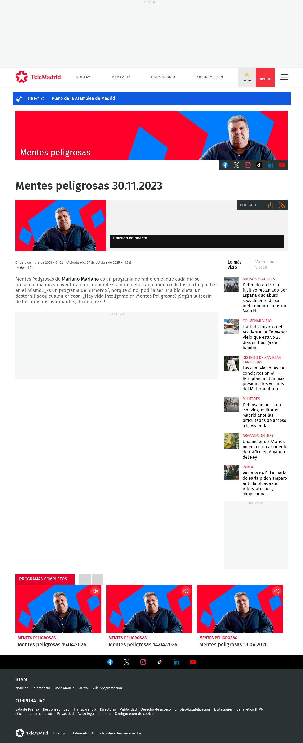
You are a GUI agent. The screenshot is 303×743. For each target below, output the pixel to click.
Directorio (108, 709)
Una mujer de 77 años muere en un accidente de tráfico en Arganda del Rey (231, 440)
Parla (248, 467)
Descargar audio (270, 205)
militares (251, 399)
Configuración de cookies (135, 714)
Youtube (282, 165)
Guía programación (107, 688)
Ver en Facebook (110, 663)
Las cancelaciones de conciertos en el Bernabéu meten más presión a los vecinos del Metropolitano (231, 363)
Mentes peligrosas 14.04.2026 (149, 609)
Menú (284, 77)
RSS (282, 205)
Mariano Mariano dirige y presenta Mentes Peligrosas (60, 225)
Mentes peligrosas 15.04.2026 (58, 609)
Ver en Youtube (193, 662)
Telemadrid (41, 688)
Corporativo (30, 700)
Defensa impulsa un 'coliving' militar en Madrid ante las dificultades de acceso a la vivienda (231, 404)
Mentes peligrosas (37, 638)
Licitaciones (223, 709)
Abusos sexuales (259, 279)
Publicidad (128, 709)
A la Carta (121, 77)
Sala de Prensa (27, 709)
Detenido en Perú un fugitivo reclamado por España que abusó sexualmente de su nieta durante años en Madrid (231, 284)
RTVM (21, 679)
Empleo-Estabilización (192, 709)
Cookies (104, 714)
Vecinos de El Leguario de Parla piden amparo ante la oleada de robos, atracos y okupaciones (231, 472)
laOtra (83, 688)
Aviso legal (86, 714)
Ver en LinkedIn (176, 662)
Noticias (83, 77)
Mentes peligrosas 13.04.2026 (240, 609)
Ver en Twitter (126, 663)
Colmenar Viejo (257, 321)
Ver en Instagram (143, 662)
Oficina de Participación (34, 714)
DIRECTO (35, 98)
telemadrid (31, 733)
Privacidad (65, 714)
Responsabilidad (56, 709)
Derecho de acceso (156, 709)
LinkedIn (270, 165)
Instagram (248, 165)
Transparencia (84, 709)
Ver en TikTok (160, 663)
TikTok (259, 165)
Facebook (225, 165)
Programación (209, 77)
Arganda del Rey (258, 436)
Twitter (236, 165)
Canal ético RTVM (250, 709)
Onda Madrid (163, 77)
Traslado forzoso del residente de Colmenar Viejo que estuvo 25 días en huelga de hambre (231, 326)
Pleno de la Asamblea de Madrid (83, 98)
